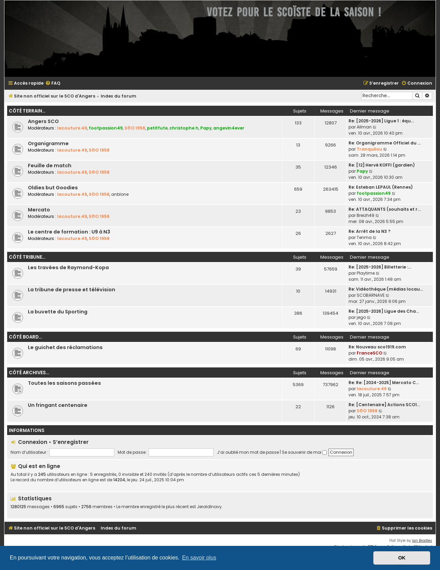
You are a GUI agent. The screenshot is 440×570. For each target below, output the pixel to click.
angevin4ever (228, 128)
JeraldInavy (209, 506)
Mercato (39, 209)
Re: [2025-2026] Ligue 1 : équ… (381, 121)
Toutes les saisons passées (64, 383)
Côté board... (25, 337)
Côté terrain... (27, 111)
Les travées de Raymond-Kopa (68, 267)
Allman (364, 127)
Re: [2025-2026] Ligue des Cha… (384, 311)
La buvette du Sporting (57, 311)
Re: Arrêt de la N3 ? (369, 231)
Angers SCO (43, 121)
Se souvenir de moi (304, 452)
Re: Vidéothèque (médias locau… (386, 289)
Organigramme (48, 143)
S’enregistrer (71, 442)
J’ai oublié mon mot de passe (248, 452)
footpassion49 (106, 128)
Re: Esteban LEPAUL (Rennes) (381, 187)
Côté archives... (29, 372)
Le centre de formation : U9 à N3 (69, 231)
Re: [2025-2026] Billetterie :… (380, 267)
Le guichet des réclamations (65, 347)
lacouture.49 (72, 128)
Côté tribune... (27, 257)
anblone (120, 194)
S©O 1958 (134, 128)
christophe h (184, 128)
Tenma (364, 237)
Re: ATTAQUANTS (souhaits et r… (385, 209)
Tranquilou (369, 149)
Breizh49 (365, 215)
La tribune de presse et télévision (71, 289)
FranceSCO (369, 353)
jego (361, 317)
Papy (205, 128)
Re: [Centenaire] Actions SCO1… (384, 405)
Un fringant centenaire (57, 405)
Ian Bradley (422, 540)
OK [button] (402, 557)
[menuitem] (52, 83)
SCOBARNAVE (371, 295)
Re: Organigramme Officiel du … (385, 143)
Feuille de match (49, 165)
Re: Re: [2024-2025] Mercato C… (384, 382)
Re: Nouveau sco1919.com (377, 347)
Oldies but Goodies (53, 187)
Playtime (366, 273)
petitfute (157, 128)
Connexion (32, 442)
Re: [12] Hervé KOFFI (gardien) (382, 165)
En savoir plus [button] (199, 557)
